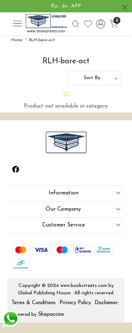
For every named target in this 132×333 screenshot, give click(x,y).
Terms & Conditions (34, 303)
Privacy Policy (75, 303)
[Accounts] (100, 23)
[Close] (124, 7)
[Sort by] (94, 78)
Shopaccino (51, 314)
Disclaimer (106, 303)
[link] (75, 24)
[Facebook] (15, 170)
